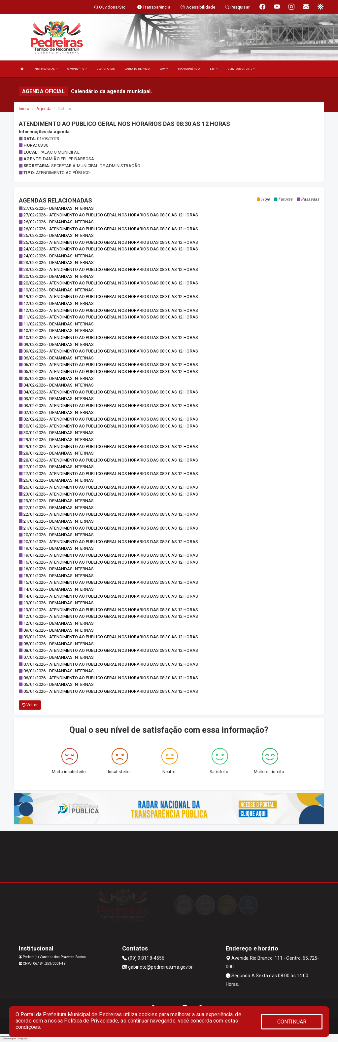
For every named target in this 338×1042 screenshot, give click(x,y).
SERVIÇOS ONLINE (241, 68)
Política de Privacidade (91, 1021)
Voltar (30, 705)
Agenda (44, 108)
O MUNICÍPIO (76, 68)
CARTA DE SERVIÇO (137, 68)
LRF (214, 68)
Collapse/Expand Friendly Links (15, 1039)
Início (24, 108)
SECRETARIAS (105, 68)
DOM (163, 68)
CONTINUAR (291, 1022)
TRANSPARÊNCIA (189, 68)
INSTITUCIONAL (45, 68)
